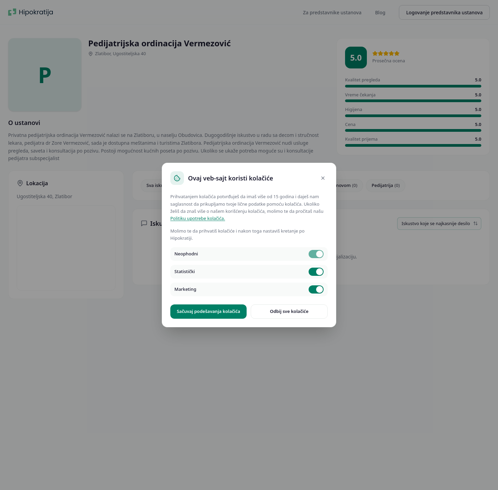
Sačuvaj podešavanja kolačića (208, 311)
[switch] (316, 254)
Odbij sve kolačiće (289, 311)
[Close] (323, 178)
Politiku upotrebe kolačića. (197, 218)
